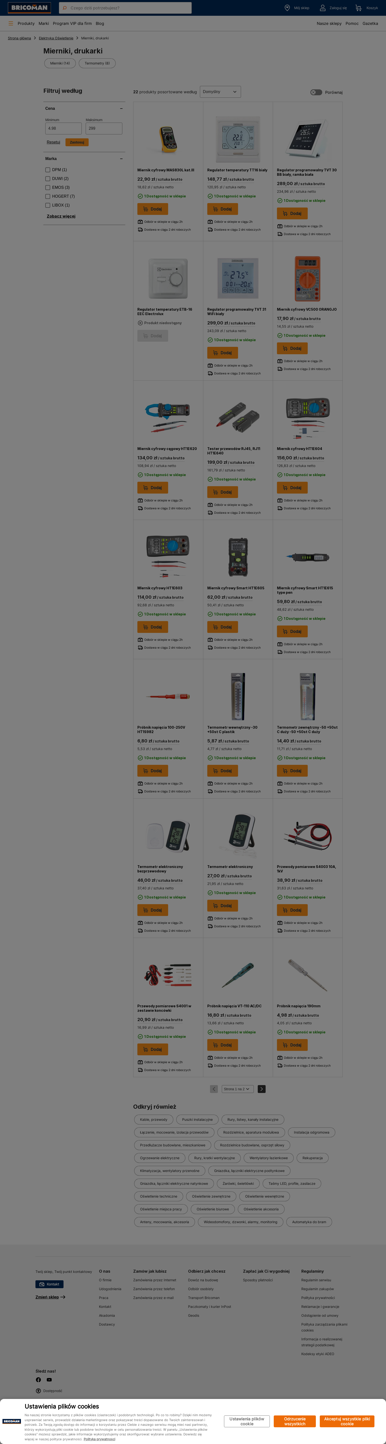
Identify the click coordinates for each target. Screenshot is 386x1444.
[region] (193, 1421)
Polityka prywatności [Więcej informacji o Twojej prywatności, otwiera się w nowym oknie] (99, 1439)
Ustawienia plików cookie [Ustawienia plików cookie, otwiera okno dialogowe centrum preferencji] (246, 1421)
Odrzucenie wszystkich (295, 1421)
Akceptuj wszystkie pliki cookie (347, 1421)
